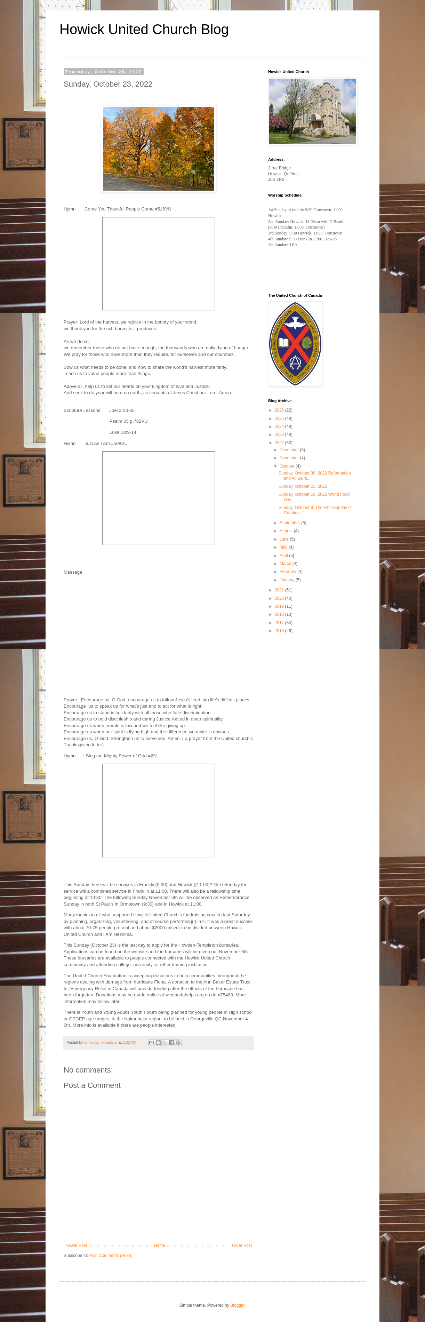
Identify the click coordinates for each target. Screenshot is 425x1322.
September (290, 522)
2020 (280, 598)
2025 (280, 418)
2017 (280, 622)
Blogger (237, 1305)
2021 (280, 590)
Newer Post (76, 1245)
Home (159, 1245)
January (288, 580)
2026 (280, 410)
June (285, 539)
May (284, 547)
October (288, 466)
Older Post (242, 1245)
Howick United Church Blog (144, 29)
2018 (280, 614)
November (290, 457)
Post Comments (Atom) (111, 1255)
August (287, 530)
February (288, 571)
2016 (280, 630)
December (290, 449)
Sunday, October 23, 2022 (303, 486)
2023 (280, 434)
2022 (280, 442)
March (286, 563)
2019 (280, 606)
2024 (280, 426)
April (284, 555)
